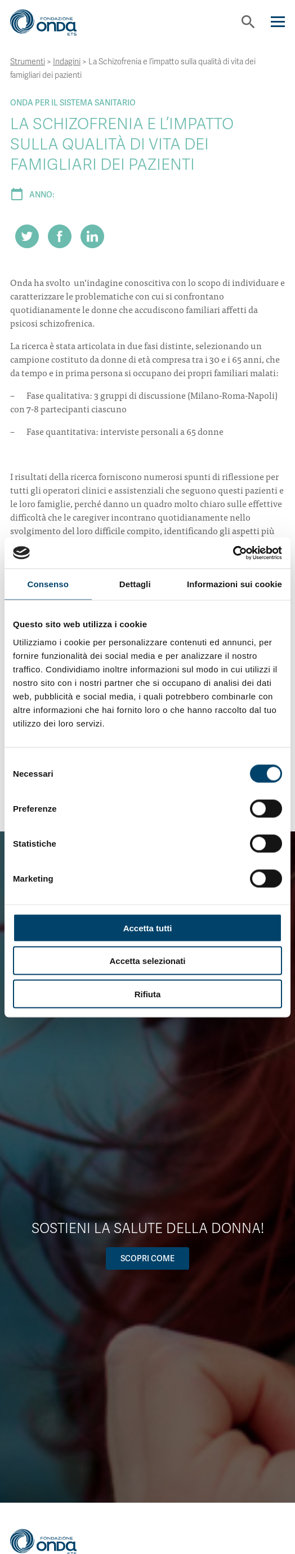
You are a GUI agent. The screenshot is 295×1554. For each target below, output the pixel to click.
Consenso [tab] (48, 584)
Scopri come (147, 1258)
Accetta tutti (147, 927)
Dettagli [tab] (135, 584)
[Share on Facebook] (59, 236)
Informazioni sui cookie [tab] (234, 584)
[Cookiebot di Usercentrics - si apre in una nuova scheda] (233, 552)
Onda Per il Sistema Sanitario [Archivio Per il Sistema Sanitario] (73, 103)
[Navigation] (278, 21)
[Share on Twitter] (27, 236)
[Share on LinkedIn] (92, 236)
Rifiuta (148, 993)
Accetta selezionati (147, 961)
